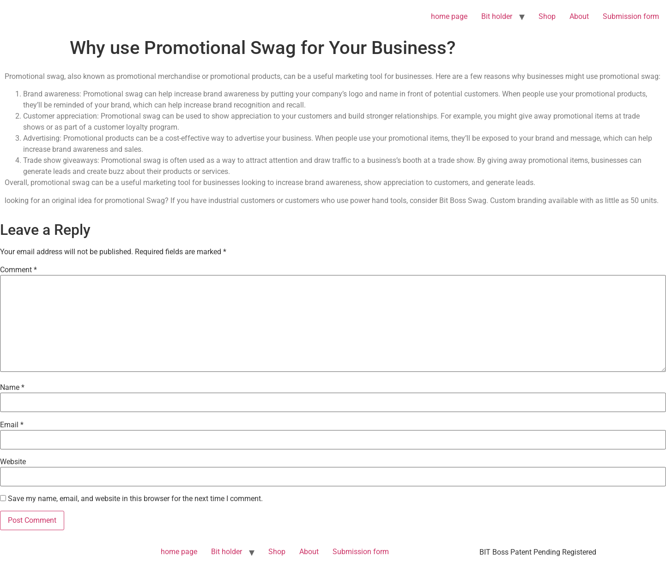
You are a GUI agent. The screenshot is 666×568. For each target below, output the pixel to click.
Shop (547, 16)
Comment (18, 270)
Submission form (631, 16)
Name (12, 387)
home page (449, 16)
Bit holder (496, 16)
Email (12, 425)
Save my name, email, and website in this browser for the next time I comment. (135, 498)
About (579, 16)
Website (13, 462)
